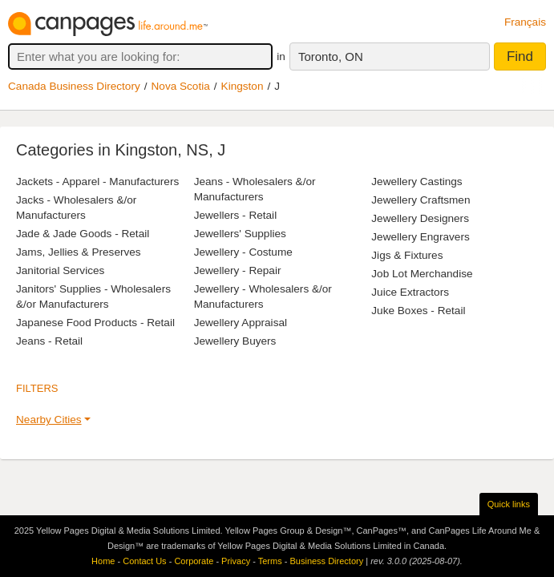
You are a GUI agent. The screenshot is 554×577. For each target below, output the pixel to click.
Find (520, 56)
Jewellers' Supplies (240, 234)
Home (103, 561)
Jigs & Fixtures (407, 255)
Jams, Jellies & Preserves (78, 252)
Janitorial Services (60, 270)
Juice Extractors (410, 292)
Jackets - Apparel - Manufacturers (97, 182)
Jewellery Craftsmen (420, 200)
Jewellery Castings (416, 182)
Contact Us (144, 561)
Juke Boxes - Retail (418, 311)
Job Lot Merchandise (421, 274)
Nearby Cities (49, 420)
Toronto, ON (330, 56)
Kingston (242, 86)
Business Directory (326, 561)
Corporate (193, 561)
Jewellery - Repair (237, 270)
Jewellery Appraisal (240, 323)
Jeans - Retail (49, 341)
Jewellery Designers (420, 218)
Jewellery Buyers (235, 341)
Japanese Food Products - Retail (95, 323)
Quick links (508, 504)
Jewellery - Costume (243, 252)
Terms (270, 561)
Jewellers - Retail (235, 215)
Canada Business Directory (74, 86)
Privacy (235, 561)
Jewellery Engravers (420, 237)
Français (525, 22)
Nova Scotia (181, 86)
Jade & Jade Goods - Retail (82, 234)
